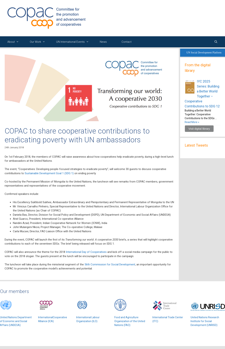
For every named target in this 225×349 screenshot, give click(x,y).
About (14, 41)
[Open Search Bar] (216, 41)
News (103, 41)
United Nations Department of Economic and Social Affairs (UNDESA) (16, 321)
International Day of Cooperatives (86, 252)
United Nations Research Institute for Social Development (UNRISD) (205, 321)
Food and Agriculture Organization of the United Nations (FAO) (129, 321)
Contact (126, 41)
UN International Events (74, 41)
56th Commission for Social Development (110, 264)
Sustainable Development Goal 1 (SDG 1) (49, 173)
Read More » (192, 122)
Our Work (39, 41)
